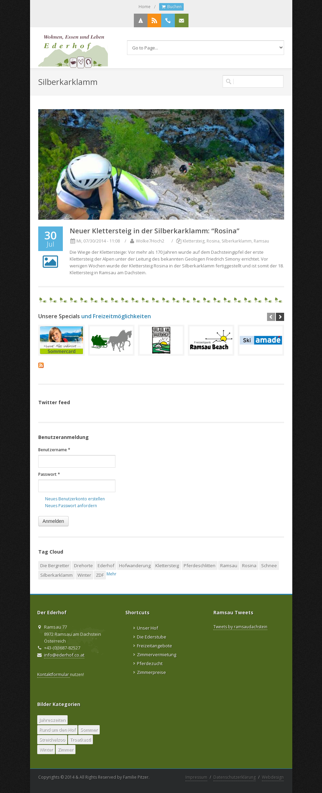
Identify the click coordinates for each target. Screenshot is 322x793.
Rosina (213, 241)
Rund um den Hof (57, 729)
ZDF (100, 575)
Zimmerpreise (151, 672)
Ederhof (106, 565)
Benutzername (54, 450)
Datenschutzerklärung (234, 777)
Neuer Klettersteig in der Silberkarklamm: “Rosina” (154, 230)
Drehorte (83, 565)
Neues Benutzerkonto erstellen (75, 499)
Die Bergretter (54, 565)
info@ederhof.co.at (64, 655)
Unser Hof (147, 628)
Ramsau (261, 241)
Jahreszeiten (52, 720)
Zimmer (65, 749)
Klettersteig (194, 241)
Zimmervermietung (156, 654)
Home (145, 7)
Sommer (89, 729)
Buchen (171, 6)
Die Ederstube (151, 637)
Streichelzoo (52, 739)
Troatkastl (80, 739)
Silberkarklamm (237, 241)
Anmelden (53, 521)
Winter (84, 575)
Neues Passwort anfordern (71, 506)
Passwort (49, 474)
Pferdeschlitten (199, 565)
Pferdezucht (150, 663)
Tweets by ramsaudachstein (240, 627)
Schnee (269, 565)
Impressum (196, 777)
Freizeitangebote (154, 646)
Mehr (111, 574)
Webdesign (273, 777)
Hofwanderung (135, 565)
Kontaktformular (53, 674)
